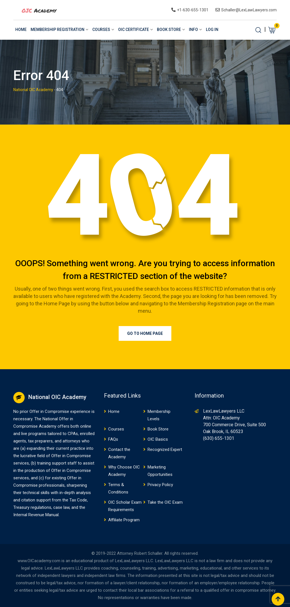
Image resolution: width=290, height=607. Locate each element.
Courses (101, 29)
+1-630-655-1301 (192, 10)
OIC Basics (158, 439)
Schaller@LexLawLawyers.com (249, 10)
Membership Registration (57, 29)
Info (193, 29)
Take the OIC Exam (165, 502)
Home (21, 29)
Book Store (169, 29)
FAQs (113, 439)
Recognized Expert (165, 449)
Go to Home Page (145, 333)
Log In (212, 29)
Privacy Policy (160, 484)
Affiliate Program (124, 519)
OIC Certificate (133, 29)
